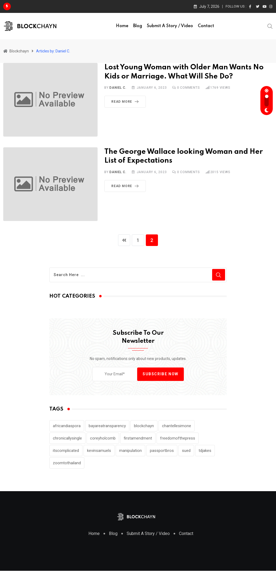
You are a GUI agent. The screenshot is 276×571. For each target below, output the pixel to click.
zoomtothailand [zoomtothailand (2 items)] (67, 463)
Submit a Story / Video (170, 26)
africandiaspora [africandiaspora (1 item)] (67, 426)
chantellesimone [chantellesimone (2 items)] (176, 426)
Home (122, 26)
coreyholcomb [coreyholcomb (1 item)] (103, 438)
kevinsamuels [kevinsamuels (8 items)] (99, 451)
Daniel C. (117, 88)
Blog (137, 26)
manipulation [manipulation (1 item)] (130, 451)
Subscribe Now (160, 374)
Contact (206, 26)
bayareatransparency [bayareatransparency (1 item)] (107, 426)
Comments (188, 88)
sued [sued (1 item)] (186, 451)
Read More (126, 101)
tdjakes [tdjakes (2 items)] (205, 451)
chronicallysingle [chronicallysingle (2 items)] (67, 438)
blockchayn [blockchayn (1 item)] (144, 426)
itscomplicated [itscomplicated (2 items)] (66, 451)
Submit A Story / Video (148, 534)
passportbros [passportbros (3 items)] (162, 451)
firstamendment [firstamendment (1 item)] (138, 438)
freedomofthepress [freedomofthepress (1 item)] (177, 438)
